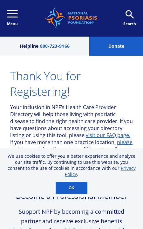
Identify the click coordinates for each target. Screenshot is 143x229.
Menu (12, 18)
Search (129, 18)
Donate (116, 46)
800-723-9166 (55, 46)
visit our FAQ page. (108, 135)
